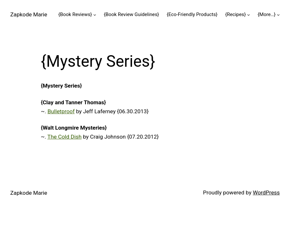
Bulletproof (61, 111)
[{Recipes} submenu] (248, 14)
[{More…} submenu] (278, 14)
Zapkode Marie (28, 14)
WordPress (266, 192)
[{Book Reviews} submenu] (94, 14)
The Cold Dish (64, 136)
